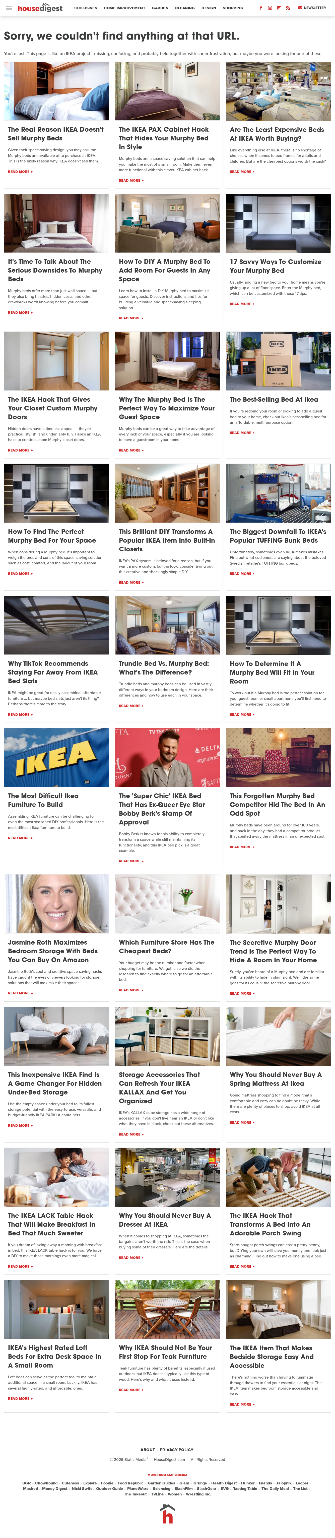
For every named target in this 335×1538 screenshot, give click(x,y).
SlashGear (206, 1489)
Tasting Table (245, 1489)
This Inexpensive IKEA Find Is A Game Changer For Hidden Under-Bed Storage (55, 1084)
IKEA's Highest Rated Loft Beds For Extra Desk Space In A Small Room (54, 1357)
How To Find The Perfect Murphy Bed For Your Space (52, 536)
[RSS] (288, 9)
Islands (265, 1483)
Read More (19, 171)
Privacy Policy (176, 1450)
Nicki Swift (82, 1489)
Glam (184, 1483)
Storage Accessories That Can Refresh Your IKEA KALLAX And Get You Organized (159, 1088)
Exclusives (85, 8)
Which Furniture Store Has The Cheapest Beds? (167, 947)
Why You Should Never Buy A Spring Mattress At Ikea (276, 1079)
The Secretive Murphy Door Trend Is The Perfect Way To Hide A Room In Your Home (273, 952)
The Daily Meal (275, 1489)
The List (300, 1489)
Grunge (200, 1483)
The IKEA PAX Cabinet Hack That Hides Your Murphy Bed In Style (164, 139)
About (148, 1450)
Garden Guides (161, 1483)
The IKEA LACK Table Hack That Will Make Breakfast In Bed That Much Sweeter (51, 1225)
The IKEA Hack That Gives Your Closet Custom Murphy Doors (52, 409)
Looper (302, 1483)
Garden (160, 8)
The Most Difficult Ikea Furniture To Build (43, 800)
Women (175, 1494)
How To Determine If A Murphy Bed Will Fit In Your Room (272, 673)
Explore (90, 1483)
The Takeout (135, 1494)
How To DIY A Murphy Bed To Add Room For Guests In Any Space (165, 271)
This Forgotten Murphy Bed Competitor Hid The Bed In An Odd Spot (277, 805)
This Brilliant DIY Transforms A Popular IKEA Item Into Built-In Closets (167, 541)
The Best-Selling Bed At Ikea (274, 400)
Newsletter (312, 8)
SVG (225, 1489)
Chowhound (46, 1483)
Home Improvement (124, 8)
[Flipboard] (279, 9)
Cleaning (185, 8)
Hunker (248, 1483)
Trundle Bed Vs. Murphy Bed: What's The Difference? (164, 668)
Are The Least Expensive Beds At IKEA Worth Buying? (277, 134)
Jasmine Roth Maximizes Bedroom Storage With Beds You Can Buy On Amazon (53, 952)
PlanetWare (138, 1489)
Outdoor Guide (109, 1489)
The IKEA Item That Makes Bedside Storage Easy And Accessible (272, 1357)
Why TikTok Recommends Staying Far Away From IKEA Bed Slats (53, 673)
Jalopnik (284, 1483)
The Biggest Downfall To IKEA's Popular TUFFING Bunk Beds (278, 536)
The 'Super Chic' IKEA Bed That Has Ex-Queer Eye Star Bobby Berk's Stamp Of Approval (162, 809)
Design (209, 8)
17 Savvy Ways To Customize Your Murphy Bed (275, 266)
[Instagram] (270, 9)
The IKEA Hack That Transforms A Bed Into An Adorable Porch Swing (270, 1225)
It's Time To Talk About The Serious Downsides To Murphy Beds (55, 271)
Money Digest (55, 1489)
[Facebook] (261, 9)
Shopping (233, 8)
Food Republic (131, 1483)
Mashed (30, 1489)
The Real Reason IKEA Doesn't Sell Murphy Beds (56, 134)
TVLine (157, 1494)
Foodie (107, 1483)
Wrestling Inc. (198, 1494)
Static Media (135, 1459)
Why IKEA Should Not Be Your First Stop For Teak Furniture (165, 1352)
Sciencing (161, 1489)
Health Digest (224, 1483)
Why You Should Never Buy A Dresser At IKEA (165, 1220)
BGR (26, 1483)
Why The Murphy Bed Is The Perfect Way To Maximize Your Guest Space (167, 409)
